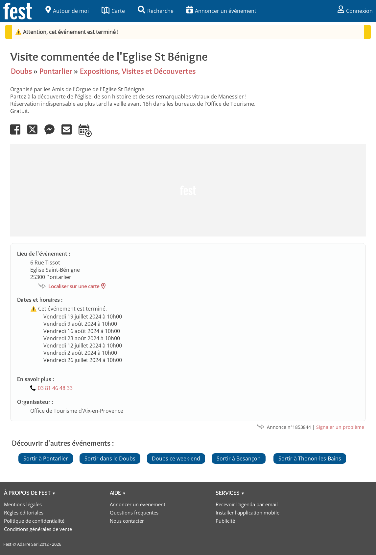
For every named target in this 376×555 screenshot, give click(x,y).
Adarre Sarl (27, 544)
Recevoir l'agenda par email (247, 504)
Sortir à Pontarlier (45, 458)
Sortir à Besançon (239, 458)
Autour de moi (67, 10)
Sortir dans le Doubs (109, 458)
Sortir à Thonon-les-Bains (309, 458)
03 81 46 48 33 (55, 388)
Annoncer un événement (221, 10)
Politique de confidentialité (34, 520)
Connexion (355, 10)
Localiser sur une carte (73, 286)
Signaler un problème (340, 427)
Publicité (225, 520)
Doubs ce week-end (176, 458)
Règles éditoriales (23, 512)
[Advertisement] (188, 190)
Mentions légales (23, 504)
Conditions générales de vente (38, 529)
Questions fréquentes (134, 512)
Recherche (156, 10)
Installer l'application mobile (247, 512)
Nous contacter (127, 520)
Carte (113, 10)
